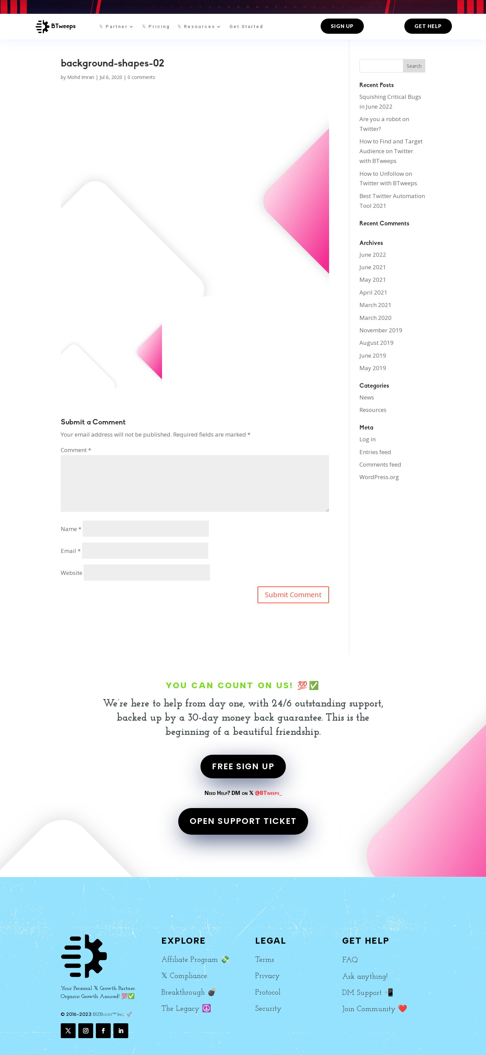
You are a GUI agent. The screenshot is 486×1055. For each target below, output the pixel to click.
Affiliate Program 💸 (195, 960)
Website (71, 573)
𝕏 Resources (196, 26)
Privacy (267, 976)
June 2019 (372, 355)
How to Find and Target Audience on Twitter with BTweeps (391, 151)
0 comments (141, 77)
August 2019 (376, 342)
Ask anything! (364, 977)
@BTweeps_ (268, 793)
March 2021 (375, 305)
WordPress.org (379, 477)
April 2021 (373, 292)
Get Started (247, 26)
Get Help (428, 26)
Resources (372, 410)
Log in (367, 439)
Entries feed (375, 452)
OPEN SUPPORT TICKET (243, 821)
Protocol (267, 993)
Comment (76, 450)
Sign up (342, 26)
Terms (264, 960)
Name (71, 529)
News (366, 397)
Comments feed (380, 464)
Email (71, 551)
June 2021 (372, 267)
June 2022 (372, 254)
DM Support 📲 (367, 993)
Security (268, 1009)
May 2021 (372, 279)
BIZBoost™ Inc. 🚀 (112, 1014)
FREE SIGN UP (243, 766)
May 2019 (372, 368)
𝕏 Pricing (156, 26)
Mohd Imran (80, 77)
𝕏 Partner (113, 26)
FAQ (350, 960)
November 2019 (380, 330)
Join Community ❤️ (374, 1009)
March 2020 (375, 318)
